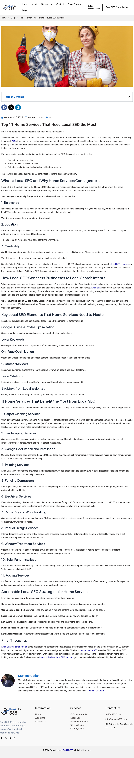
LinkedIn (100, 690)
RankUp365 (68, 750)
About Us (40, 717)
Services (46, 4)
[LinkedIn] (9, 738)
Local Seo (75, 717)
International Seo (79, 721)
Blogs (24, 10)
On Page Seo (77, 725)
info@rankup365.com (116, 719)
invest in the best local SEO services (56, 657)
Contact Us (41, 721)
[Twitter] (5, 738)
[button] (128, 97)
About (34, 4)
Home (24, 4)
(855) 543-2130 (113, 714)
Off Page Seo (77, 728)
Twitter (90, 690)
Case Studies (74, 4)
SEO (50, 117)
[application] (50, 4)
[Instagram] (14, 738)
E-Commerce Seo (79, 714)
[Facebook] (1, 738)
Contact (60, 4)
